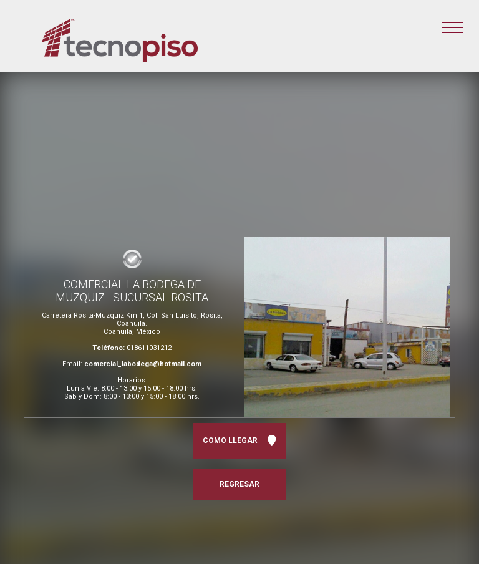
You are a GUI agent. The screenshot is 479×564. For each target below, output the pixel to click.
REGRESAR (239, 484)
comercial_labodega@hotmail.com (142, 364)
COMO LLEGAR (239, 441)
